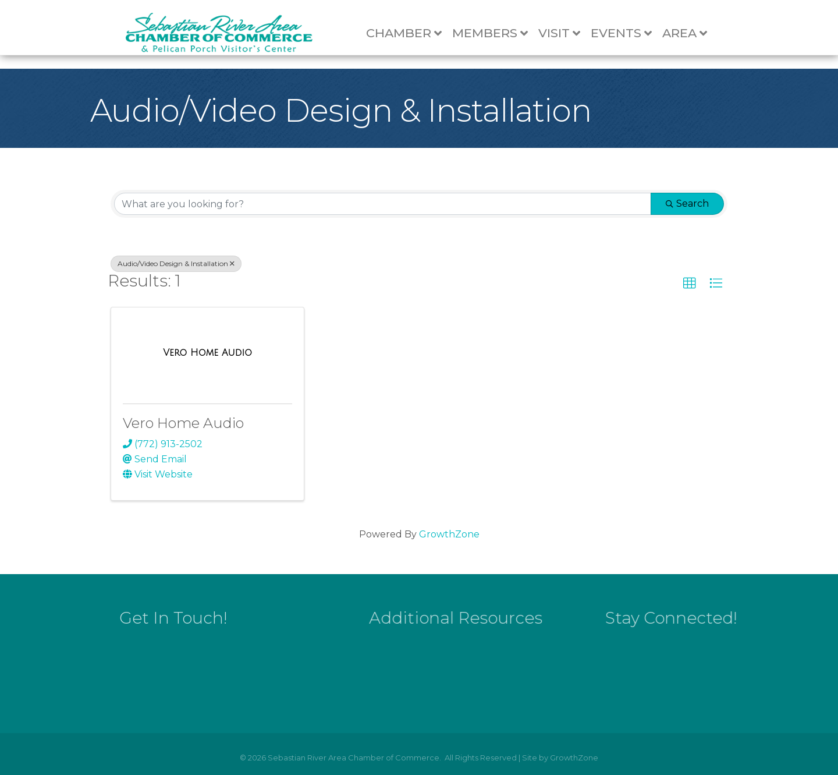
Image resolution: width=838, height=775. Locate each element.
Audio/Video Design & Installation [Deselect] (176, 263)
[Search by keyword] (382, 204)
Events (626, 33)
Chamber (409, 33)
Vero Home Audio (183, 423)
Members (495, 33)
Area (690, 33)
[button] (689, 283)
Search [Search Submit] (687, 203)
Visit (564, 33)
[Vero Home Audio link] (207, 353)
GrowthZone (449, 534)
